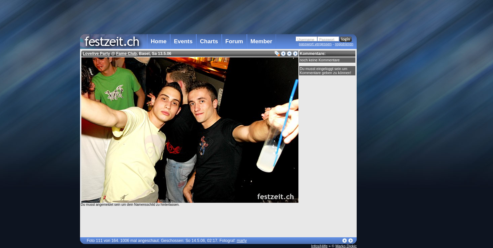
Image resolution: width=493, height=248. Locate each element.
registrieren (344, 44)
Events (183, 41)
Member (261, 41)
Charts (209, 41)
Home (158, 41)
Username (305, 40)
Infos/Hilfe (319, 246)
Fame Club (126, 53)
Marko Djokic (346, 246)
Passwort (326, 40)
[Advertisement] (386, 135)
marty (242, 240)
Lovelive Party (96, 53)
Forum (234, 41)
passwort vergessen (315, 44)
